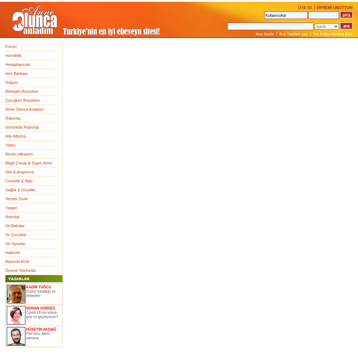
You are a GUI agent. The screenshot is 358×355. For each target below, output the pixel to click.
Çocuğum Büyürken (22, 100)
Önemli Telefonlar (20, 270)
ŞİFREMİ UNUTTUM (334, 7)
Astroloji (12, 217)
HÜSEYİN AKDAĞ (41, 329)
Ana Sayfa (265, 34)
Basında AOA (17, 261)
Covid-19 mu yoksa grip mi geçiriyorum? (42, 315)
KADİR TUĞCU (38, 287)
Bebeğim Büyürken (22, 91)
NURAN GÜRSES (40, 308)
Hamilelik (13, 55)
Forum (11, 46)
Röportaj (12, 118)
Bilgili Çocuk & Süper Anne (28, 163)
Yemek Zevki (16, 199)
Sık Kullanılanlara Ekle (333, 34)
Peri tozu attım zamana (37, 336)
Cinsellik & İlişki (19, 181)
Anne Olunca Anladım (24, 109)
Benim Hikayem (19, 154)
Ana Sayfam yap (293, 34)
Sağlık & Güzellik (20, 190)
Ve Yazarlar (15, 243)
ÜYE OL (305, 7)
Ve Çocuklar (15, 234)
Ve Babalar (15, 226)
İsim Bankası (16, 73)
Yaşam (11, 208)
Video (10, 145)
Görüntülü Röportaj (22, 127)
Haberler (12, 252)
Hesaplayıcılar (17, 64)
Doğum (11, 82)
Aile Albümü (15, 136)
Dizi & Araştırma (19, 172)
